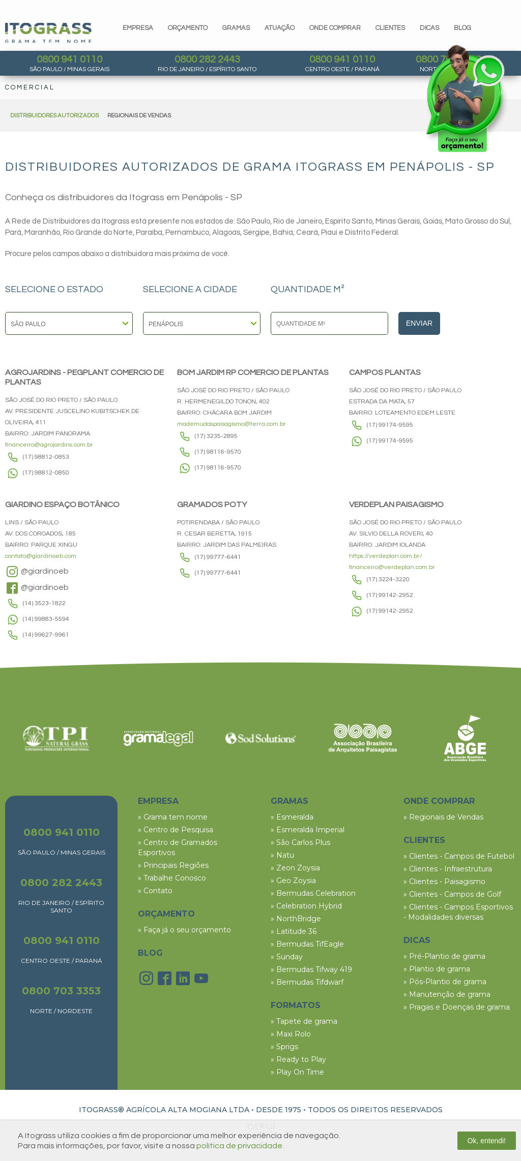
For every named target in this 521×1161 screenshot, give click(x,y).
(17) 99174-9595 (390, 425)
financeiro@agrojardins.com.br (49, 445)
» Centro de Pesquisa (175, 829)
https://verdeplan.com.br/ (385, 556)
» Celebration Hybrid (306, 906)
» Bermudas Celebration (313, 893)
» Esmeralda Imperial (307, 829)
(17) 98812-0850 (46, 472)
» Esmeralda (292, 817)
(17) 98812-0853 (46, 457)
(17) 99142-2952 (390, 595)
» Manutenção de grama (446, 994)
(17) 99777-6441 (218, 557)
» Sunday (287, 956)
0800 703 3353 (61, 991)
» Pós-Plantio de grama (444, 981)
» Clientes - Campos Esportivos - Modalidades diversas (458, 912)
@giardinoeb (37, 571)
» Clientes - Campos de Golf (452, 894)
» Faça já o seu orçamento (184, 929)
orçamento (188, 28)
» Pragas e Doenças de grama (456, 1007)
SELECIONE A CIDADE (190, 289)
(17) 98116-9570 (218, 452)
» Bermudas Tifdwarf (307, 982)
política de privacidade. (240, 1146)
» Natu (282, 855)
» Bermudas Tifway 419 (311, 969)
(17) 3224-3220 (388, 579)
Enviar (419, 323)
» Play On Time (297, 1072)
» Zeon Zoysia (295, 867)
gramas (236, 28)
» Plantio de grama (436, 969)
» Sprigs (284, 1046)
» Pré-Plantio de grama (444, 956)
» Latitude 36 (293, 931)
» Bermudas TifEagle (307, 944)
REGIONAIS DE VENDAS (139, 115)
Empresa (138, 28)
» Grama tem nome (173, 817)
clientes (390, 28)
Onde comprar (335, 28)
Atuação (280, 28)
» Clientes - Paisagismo (444, 881)
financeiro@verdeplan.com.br (392, 567)
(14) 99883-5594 (46, 619)
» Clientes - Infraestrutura (447, 868)
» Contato (155, 890)
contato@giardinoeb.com (40, 556)
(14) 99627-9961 (46, 635)
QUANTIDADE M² (307, 289)
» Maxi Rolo (291, 1034)
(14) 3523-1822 (44, 603)
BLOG (150, 953)
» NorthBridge (296, 918)
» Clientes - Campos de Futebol (458, 856)
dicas (429, 28)
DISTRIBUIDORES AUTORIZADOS (54, 115)
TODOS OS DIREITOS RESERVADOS (375, 1109)
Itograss (48, 33)
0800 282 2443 (207, 59)
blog (462, 28)
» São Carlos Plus (300, 842)
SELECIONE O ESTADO (54, 289)
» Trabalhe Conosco (172, 878)
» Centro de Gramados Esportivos (177, 847)
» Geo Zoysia (293, 880)
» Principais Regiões (173, 865)
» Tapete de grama (304, 1021)
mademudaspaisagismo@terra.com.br (231, 424)
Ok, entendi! (487, 1141)
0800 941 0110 (69, 59)
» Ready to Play (298, 1059)
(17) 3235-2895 (216, 436)
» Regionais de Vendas (443, 817)
